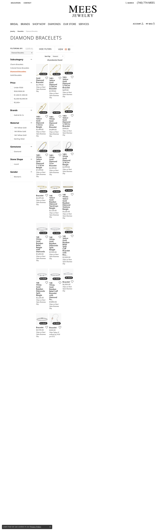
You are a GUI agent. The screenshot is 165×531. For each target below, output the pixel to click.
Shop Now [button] (38, 24)
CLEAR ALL (29, 48)
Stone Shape (16, 159)
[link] (27, 3)
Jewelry (12, 31)
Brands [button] (25, 24)
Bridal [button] (14, 24)
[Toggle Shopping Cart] (150, 23)
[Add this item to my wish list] (73, 105)
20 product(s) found (95, 60)
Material (14, 123)
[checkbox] (16, 87)
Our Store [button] (69, 24)
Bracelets (21, 31)
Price (12, 83)
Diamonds (54, 24)
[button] (15, 3)
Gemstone (15, 147)
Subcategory (16, 59)
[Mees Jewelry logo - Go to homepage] (82, 11)
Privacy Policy (35, 527)
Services (84, 24)
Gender (14, 172)
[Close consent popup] (50, 527)
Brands (14, 110)
